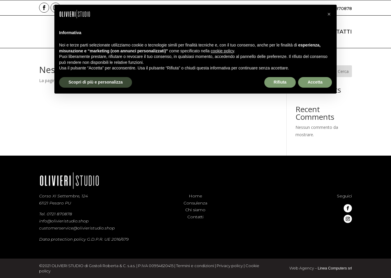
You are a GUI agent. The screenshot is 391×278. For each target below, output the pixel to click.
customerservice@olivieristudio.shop (77, 228)
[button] (329, 14)
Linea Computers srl (335, 268)
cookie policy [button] (222, 51)
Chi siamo (195, 209)
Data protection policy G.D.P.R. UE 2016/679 (83, 239)
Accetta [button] (315, 82)
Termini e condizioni (195, 266)
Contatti (195, 216)
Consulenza (195, 203)
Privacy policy (229, 266)
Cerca (343, 71)
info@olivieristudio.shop (63, 221)
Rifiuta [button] (280, 82)
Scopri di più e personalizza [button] (95, 82)
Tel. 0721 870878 (55, 214)
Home (195, 196)
